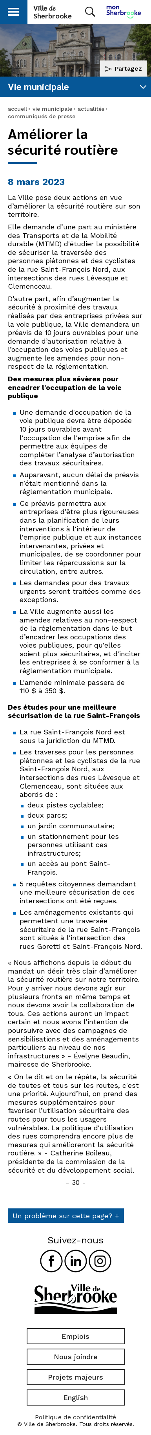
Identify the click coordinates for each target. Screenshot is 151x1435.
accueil (17, 109)
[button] (13, 10)
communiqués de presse (41, 116)
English (75, 1397)
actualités (91, 109)
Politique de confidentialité (75, 1417)
